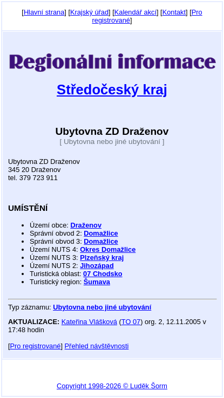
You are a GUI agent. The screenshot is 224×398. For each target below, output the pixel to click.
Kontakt (174, 12)
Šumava (97, 282)
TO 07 (130, 322)
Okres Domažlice (107, 249)
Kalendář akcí (135, 12)
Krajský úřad (89, 12)
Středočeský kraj (112, 89)
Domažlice (101, 233)
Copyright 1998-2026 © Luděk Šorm (112, 386)
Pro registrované (35, 346)
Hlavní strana (44, 12)
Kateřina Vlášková (89, 322)
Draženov (85, 225)
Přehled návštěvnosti (97, 346)
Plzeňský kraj (102, 257)
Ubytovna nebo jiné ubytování (102, 307)
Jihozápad (97, 266)
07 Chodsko (103, 274)
